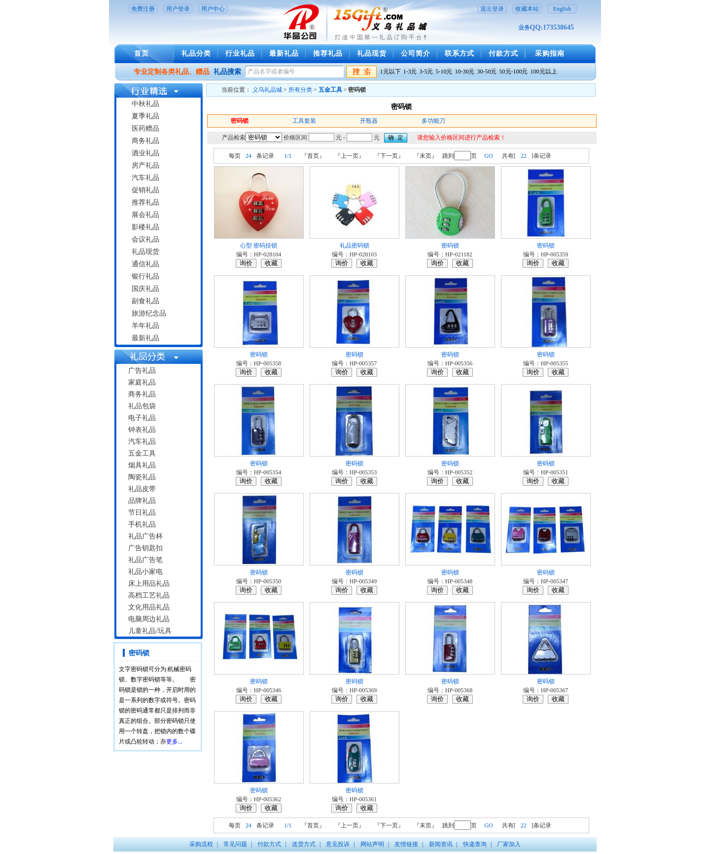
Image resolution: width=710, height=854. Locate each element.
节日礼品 (142, 512)
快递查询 (475, 844)
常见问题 (235, 844)
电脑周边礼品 (149, 619)
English (562, 8)
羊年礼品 (145, 325)
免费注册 (143, 8)
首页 (141, 53)
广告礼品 (142, 370)
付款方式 (503, 53)
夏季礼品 (145, 116)
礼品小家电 (145, 571)
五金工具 (142, 453)
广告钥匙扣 (145, 548)
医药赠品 (145, 128)
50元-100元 (513, 71)
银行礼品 (145, 276)
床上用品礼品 (149, 583)
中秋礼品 (145, 103)
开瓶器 (369, 120)
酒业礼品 (145, 153)
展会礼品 (145, 214)
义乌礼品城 (267, 89)
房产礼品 (145, 165)
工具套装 (304, 120)
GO (488, 155)
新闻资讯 (441, 844)
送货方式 (304, 844)
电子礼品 (142, 418)
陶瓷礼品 (142, 477)
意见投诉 (338, 844)
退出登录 (492, 8)
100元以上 (544, 71)
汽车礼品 (145, 177)
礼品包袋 (142, 406)
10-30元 (465, 71)
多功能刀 (433, 120)
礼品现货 (372, 53)
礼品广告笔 (145, 560)
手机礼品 (142, 524)
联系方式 (459, 53)
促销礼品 (145, 190)
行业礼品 (240, 53)
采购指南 (550, 53)
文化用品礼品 (149, 607)
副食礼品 (145, 301)
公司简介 (415, 53)
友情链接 (406, 844)
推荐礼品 (328, 53)
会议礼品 (145, 239)
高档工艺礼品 (149, 595)
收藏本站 (527, 8)
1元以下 (390, 71)
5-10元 (444, 71)
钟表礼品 (142, 429)
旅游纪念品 (149, 313)
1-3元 (410, 71)
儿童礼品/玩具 (150, 631)
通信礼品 (145, 264)
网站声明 (372, 844)
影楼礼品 (145, 227)
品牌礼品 (142, 500)
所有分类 (300, 89)
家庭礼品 (142, 382)
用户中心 (213, 8)
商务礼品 (145, 140)
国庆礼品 (145, 288)
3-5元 (426, 71)
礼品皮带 (142, 489)
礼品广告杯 (145, 536)
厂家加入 (509, 844)
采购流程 (201, 844)
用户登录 (178, 8)
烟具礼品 (142, 465)
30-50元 (487, 71)
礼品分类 (196, 53)
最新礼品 (284, 53)
